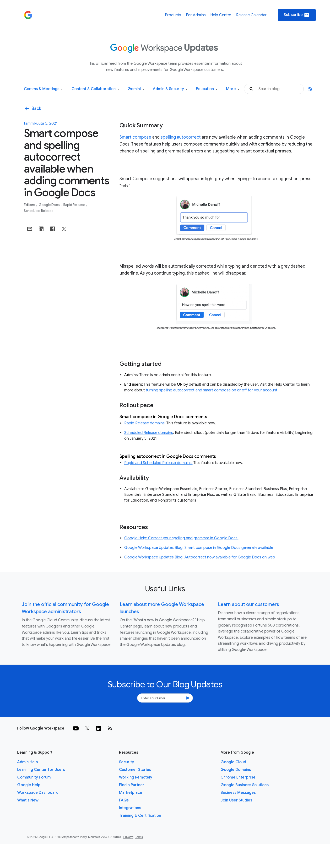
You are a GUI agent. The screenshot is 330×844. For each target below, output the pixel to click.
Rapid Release (74, 205)
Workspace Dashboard (38, 792)
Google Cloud (233, 762)
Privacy (128, 837)
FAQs (124, 800)
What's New (27, 800)
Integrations (130, 808)
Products (173, 15)
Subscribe (297, 15)
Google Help (28, 785)
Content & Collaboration (95, 89)
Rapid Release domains (144, 423)
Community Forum (34, 777)
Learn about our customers (248, 604)
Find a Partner (131, 785)
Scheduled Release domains (148, 432)
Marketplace (130, 792)
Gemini (136, 89)
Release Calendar (251, 15)
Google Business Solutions (245, 785)
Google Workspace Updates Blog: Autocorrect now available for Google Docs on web (199, 557)
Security (126, 762)
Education (206, 89)
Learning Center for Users (41, 769)
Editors (30, 205)
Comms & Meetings (43, 89)
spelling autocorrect (181, 137)
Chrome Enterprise (238, 777)
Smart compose (135, 137)
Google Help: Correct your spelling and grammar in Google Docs (181, 538)
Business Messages (238, 792)
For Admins (196, 15)
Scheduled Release (38, 211)
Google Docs (49, 205)
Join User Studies (236, 800)
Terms (139, 837)
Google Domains (236, 769)
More (232, 89)
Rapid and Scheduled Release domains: (158, 462)
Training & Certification (140, 815)
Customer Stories (135, 769)
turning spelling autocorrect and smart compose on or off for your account (211, 390)
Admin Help (27, 762)
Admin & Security (170, 89)
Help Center (220, 15)
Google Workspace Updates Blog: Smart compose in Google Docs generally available (199, 547)
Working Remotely (135, 777)
